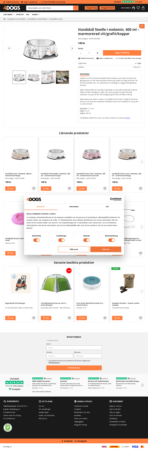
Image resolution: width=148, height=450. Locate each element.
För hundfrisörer (9, 418)
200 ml (127, 118)
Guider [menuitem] (35, 14)
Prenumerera (74, 368)
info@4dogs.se (14, 409)
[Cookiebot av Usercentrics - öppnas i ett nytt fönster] (111, 199)
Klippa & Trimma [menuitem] (115, 406)
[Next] (72, 48)
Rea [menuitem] (27, 14)
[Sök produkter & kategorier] (49, 8)
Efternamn (77, 352)
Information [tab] (74, 206)
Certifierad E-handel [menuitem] (81, 406)
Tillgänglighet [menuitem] (78, 422)
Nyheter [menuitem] (20, 14)
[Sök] (75, 8)
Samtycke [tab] (41, 206)
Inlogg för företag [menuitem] (80, 425)
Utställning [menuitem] (113, 418)
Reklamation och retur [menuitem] (82, 412)
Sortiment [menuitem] (8, 14)
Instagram (82, 441)
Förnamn (49, 352)
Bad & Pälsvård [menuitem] (114, 409)
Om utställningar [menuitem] (45, 409)
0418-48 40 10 (22, 406)
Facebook (68, 441)
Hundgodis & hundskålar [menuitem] (118, 425)
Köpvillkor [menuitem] (77, 415)
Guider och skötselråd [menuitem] (46, 415)
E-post (49, 344)
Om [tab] (107, 206)
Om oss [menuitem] (41, 406)
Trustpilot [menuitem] (77, 409)
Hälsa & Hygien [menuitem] (114, 412)
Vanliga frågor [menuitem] (44, 412)
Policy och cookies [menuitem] (80, 418)
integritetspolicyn (54, 363)
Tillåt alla (105, 249)
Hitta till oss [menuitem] (43, 418)
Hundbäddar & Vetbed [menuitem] (117, 422)
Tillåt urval (74, 249)
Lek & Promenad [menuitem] (115, 415)
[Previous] (9, 48)
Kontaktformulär (9, 412)
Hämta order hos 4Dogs (12, 415)
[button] (138, 7)
